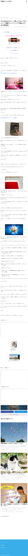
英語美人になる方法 (6, 1)
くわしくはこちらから (14, 53)
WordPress (8, 554)
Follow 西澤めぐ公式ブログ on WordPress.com (9, 73)
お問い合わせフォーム (4, 547)
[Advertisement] (14, 9)
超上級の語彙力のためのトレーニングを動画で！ (9, 117)
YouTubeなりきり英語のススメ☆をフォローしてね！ (14, 35)
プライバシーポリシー (4, 542)
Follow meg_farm (16, 414)
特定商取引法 (3, 545)
